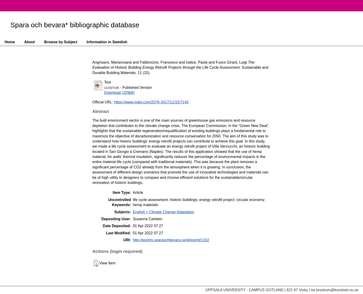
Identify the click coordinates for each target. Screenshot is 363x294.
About (29, 42)
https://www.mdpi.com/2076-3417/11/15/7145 (151, 102)
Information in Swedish (107, 42)
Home (10, 42)
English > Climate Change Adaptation (163, 212)
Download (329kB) (119, 93)
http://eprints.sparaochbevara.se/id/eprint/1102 (171, 240)
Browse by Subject (60, 42)
